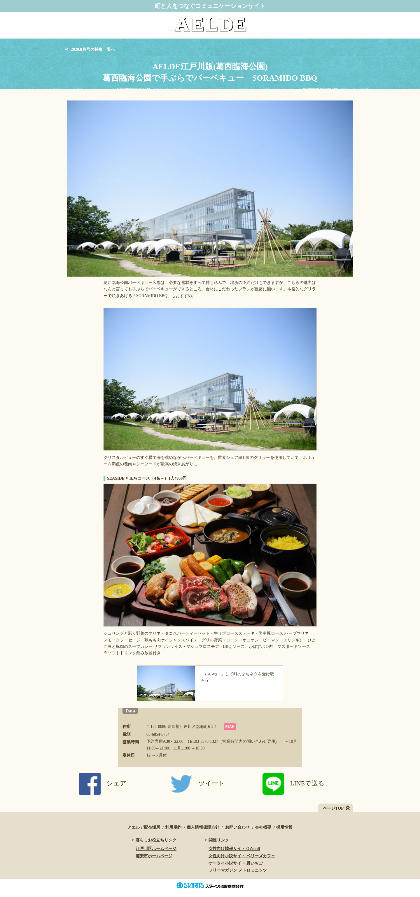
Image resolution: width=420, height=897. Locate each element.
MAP (230, 726)
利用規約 (173, 827)
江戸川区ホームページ (156, 848)
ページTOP (333, 808)
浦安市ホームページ (154, 856)
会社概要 (263, 827)
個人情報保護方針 (203, 827)
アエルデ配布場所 (143, 827)
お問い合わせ (237, 827)
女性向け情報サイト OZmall (234, 848)
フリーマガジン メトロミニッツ (238, 870)
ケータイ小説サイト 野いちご (236, 863)
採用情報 (284, 827)
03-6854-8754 (157, 734)
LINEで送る (293, 783)
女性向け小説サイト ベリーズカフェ (242, 856)
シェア (103, 783)
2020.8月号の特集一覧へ (93, 50)
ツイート (198, 783)
